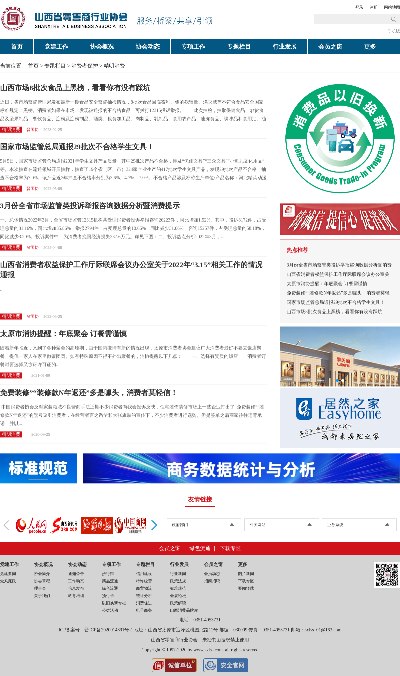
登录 (359, 7)
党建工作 (56, 46)
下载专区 (230, 548)
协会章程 (42, 581)
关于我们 (42, 595)
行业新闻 (178, 573)
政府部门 (180, 524)
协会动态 (148, 46)
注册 (374, 7)
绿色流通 (200, 548)
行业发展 (285, 46)
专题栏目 (239, 46)
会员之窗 (330, 46)
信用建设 (144, 573)
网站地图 (392, 7)
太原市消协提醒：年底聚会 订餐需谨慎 (63, 334)
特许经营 (144, 581)
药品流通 (110, 581)
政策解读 (178, 603)
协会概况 (102, 46)
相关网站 (258, 524)
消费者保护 (84, 66)
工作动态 (76, 581)
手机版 (394, 31)
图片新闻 (246, 573)
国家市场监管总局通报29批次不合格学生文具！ (77, 147)
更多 (370, 46)
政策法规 (178, 581)
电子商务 (144, 610)
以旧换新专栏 (114, 603)
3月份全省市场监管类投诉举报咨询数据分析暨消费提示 (90, 206)
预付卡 (108, 595)
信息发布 (76, 588)
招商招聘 (212, 581)
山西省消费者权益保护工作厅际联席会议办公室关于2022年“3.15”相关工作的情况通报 (131, 270)
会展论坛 (178, 595)
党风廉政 (8, 581)
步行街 (108, 573)
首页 (17, 46)
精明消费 (114, 66)
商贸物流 (144, 588)
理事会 (40, 588)
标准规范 (178, 588)
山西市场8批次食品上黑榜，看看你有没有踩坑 (75, 88)
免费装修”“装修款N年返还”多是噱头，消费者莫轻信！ (89, 392)
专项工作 (193, 46)
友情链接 (200, 499)
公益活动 (110, 610)
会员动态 (212, 573)
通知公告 (76, 573)
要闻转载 (246, 588)
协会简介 (42, 573)
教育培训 (76, 595)
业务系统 (335, 524)
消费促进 (144, 603)
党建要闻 (8, 573)
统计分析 (144, 595)
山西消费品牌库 (184, 610)
